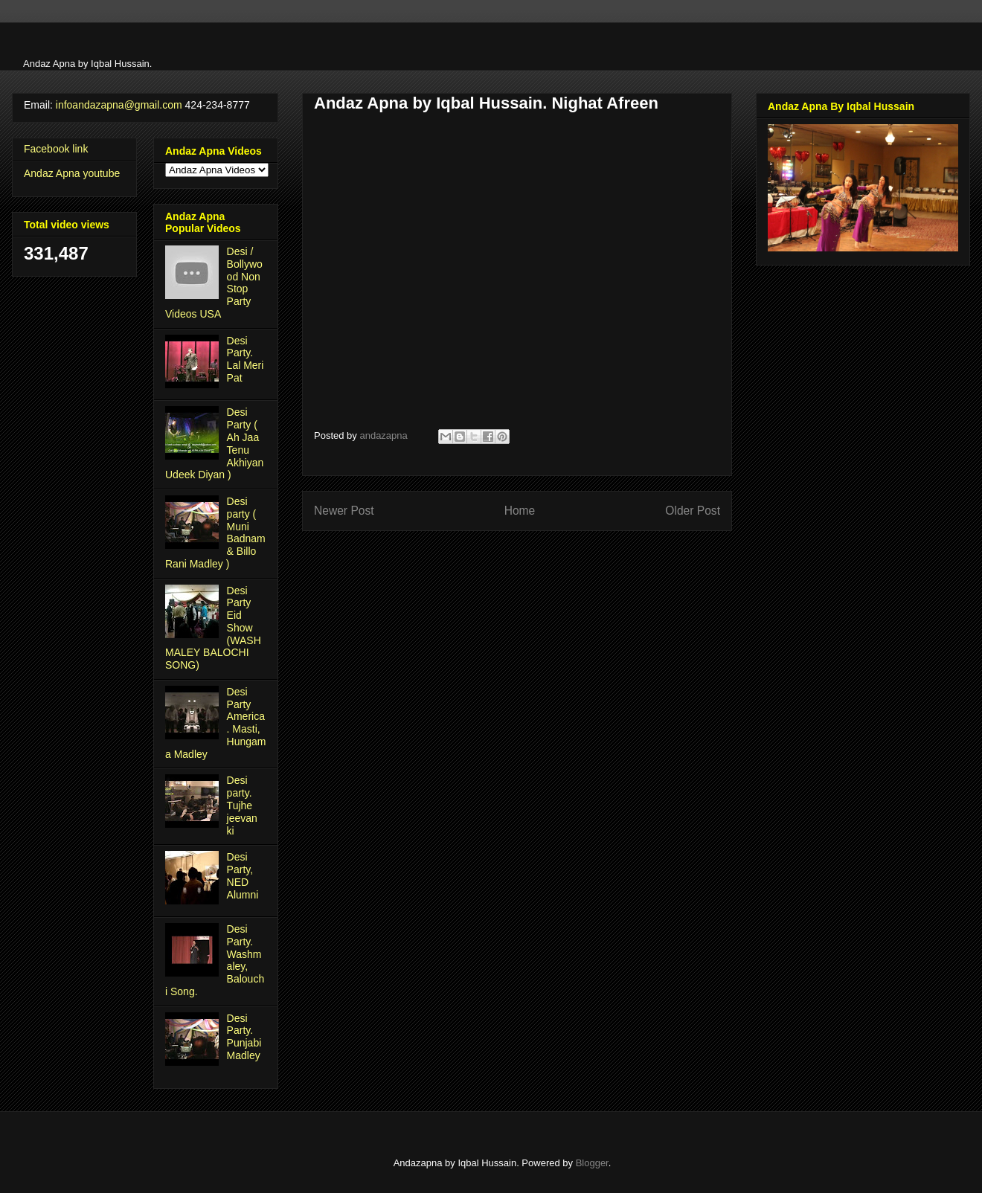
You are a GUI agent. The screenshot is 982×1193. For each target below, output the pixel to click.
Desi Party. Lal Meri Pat (245, 359)
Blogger (592, 1162)
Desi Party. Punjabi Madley (244, 1036)
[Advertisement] (254, 44)
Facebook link (56, 149)
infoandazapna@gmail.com (119, 105)
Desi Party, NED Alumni (243, 875)
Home (520, 510)
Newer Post (344, 510)
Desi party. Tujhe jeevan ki (242, 805)
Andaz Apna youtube (72, 173)
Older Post (692, 510)
